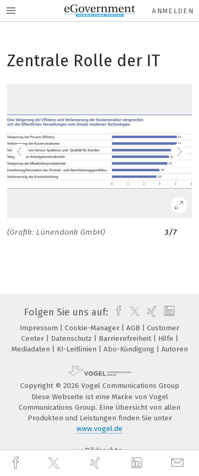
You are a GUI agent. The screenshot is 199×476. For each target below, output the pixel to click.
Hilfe (167, 338)
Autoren (174, 349)
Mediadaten (32, 349)
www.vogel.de (99, 428)
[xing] (96, 463)
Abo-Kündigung (130, 349)
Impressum (40, 327)
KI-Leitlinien (78, 349)
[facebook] (17, 463)
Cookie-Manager (93, 327)
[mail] (178, 463)
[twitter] (55, 463)
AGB (134, 327)
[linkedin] (138, 463)
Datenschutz (72, 338)
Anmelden (173, 10)
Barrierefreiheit (126, 338)
